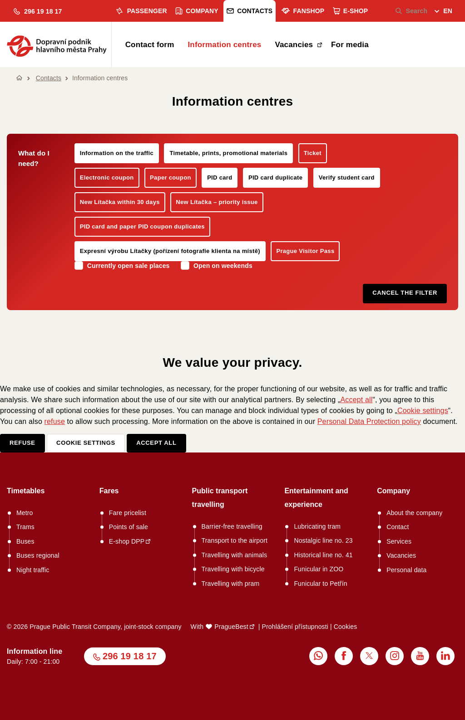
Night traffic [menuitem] (32, 570)
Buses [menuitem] (25, 541)
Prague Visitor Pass (305, 251)
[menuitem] (443, 12)
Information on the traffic (116, 153)
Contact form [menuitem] (149, 44)
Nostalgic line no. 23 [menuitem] (323, 540)
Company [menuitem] (196, 11)
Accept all (356, 400)
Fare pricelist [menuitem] (127, 512)
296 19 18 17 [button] (130, 656)
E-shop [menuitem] (350, 11)
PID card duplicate (275, 177)
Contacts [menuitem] (249, 11)
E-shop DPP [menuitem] (127, 541)
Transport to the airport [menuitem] (234, 540)
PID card (219, 177)
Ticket (313, 153)
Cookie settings (422, 410)
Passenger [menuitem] (141, 10)
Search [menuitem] (412, 11)
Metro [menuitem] (24, 512)
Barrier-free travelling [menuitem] (232, 526)
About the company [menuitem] (414, 512)
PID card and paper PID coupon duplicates (142, 226)
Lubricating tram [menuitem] (317, 526)
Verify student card (347, 177)
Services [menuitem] (398, 541)
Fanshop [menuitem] (303, 10)
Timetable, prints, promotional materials (228, 153)
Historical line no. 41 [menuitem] (323, 555)
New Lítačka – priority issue (216, 202)
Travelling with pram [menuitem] (231, 583)
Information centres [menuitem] (224, 44)
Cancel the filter (404, 292)
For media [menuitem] (350, 44)
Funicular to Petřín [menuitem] (320, 583)
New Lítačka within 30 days (120, 202)
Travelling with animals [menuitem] (234, 555)
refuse (55, 421)
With (219, 626)
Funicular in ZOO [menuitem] (318, 569)
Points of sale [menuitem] (128, 526)
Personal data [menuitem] (406, 570)
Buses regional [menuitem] (37, 555)
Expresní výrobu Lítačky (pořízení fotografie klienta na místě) (170, 251)
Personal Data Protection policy (369, 421)
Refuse (22, 442)
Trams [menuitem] (25, 526)
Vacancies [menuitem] (295, 44)
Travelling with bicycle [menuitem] (233, 569)
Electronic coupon (107, 177)
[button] (38, 11)
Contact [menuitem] (397, 526)
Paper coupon (170, 177)
